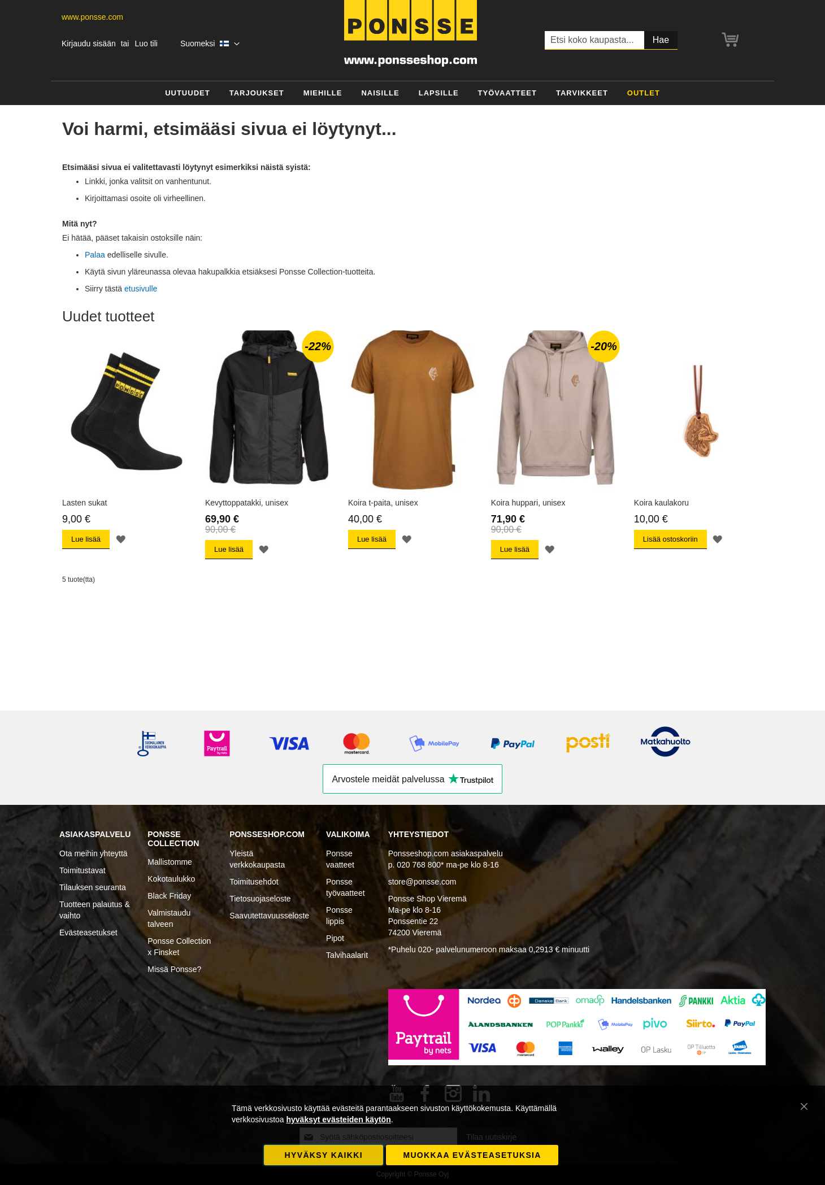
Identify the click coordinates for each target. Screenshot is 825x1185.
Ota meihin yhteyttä (93, 853)
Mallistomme (169, 861)
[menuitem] (187, 93)
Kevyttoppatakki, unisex (246, 502)
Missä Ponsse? (174, 969)
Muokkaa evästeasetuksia (472, 1155)
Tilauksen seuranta (92, 887)
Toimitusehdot (253, 881)
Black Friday (169, 895)
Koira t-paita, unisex (383, 502)
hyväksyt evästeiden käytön (338, 1119)
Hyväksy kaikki (324, 1155)
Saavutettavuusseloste (269, 915)
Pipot (335, 938)
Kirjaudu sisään (89, 43)
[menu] (412, 93)
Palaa (95, 254)
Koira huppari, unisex (528, 502)
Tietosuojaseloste (259, 898)
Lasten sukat (84, 502)
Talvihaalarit (347, 955)
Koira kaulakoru (661, 502)
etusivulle (140, 288)
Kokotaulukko (171, 878)
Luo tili (145, 43)
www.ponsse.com (92, 16)
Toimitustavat (82, 870)
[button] (210, 44)
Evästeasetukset (88, 932)
